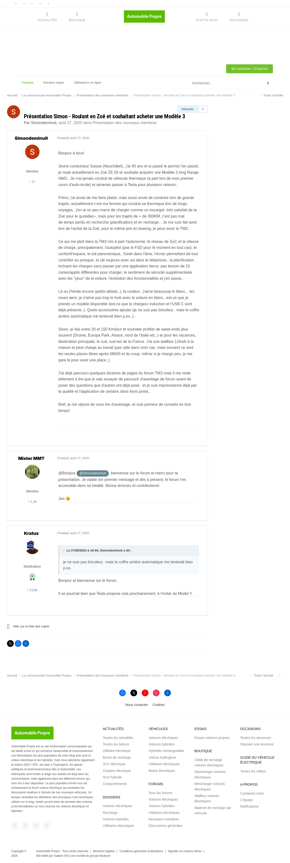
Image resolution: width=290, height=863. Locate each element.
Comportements (115, 784)
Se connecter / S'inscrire (249, 69)
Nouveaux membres (164, 819)
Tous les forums (160, 793)
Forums (28, 85)
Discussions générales (165, 826)
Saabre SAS (62, 855)
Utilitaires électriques (118, 826)
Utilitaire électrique (117, 751)
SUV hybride (112, 777)
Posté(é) (71, 138)
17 (32, 182)
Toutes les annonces (255, 738)
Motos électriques (162, 771)
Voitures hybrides (116, 819)
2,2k (32, 502)
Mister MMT (31, 458)
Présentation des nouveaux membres (125, 123)
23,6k (32, 590)
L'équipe (246, 800)
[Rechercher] (216, 83)
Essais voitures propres (212, 738)
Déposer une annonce (257, 744)
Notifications (249, 806)
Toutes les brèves (116, 744)
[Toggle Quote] (62, 550)
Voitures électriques (117, 806)
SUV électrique (114, 764)
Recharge (110, 813)
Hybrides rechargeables (166, 751)
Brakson (105, 855)
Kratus (31, 533)
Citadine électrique (117, 771)
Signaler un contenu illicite (184, 851)
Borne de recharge (117, 757)
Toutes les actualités (118, 738)
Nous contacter (136, 705)
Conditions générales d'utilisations (141, 851)
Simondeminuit (43, 123)
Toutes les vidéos (253, 771)
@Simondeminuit (90, 473)
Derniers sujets (53, 82)
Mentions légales (104, 851)
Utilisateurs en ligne (87, 82)
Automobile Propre (48, 851)
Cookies (159, 705)
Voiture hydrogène (162, 757)
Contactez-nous (252, 793)
